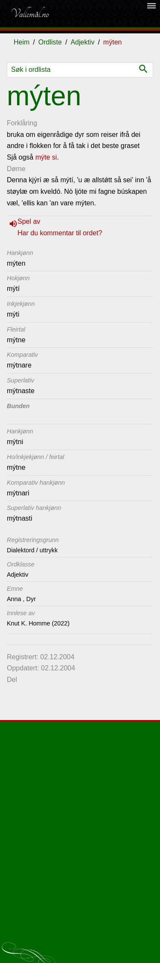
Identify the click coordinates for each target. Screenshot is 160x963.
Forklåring (22, 123)
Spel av (28, 221)
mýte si (46, 157)
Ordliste (50, 42)
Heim (21, 42)
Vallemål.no (29, 14)
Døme (16, 168)
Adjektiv (82, 42)
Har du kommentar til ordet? (59, 233)
